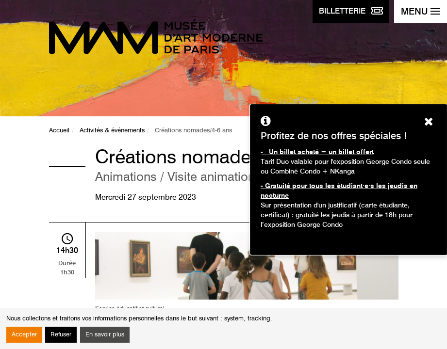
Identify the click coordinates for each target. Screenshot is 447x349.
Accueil (59, 130)
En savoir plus (104, 335)
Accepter (24, 335)
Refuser (60, 335)
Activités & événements (112, 130)
